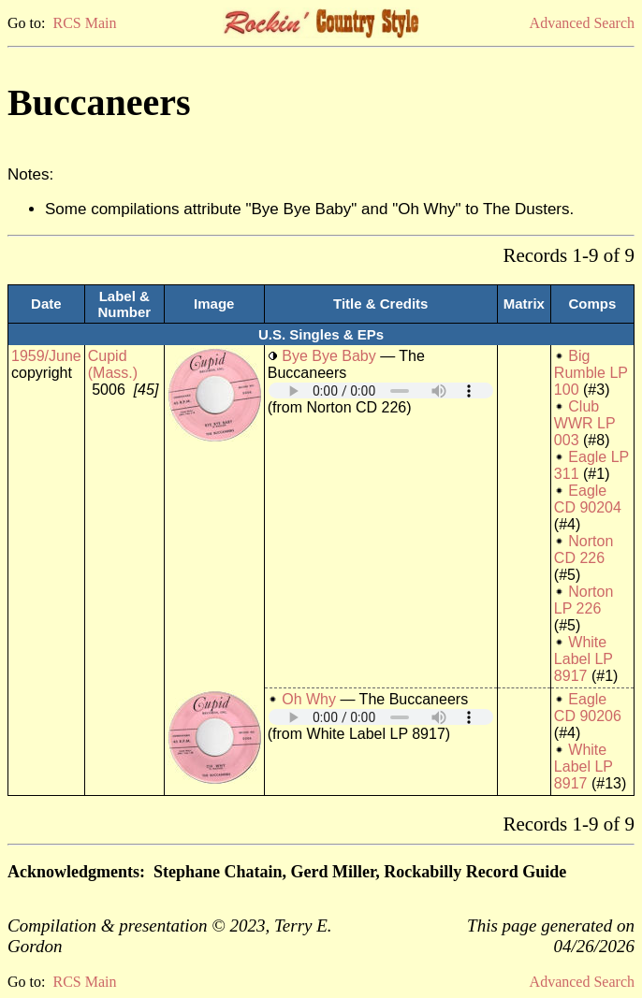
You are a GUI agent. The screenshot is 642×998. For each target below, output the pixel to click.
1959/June (46, 356)
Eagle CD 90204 (587, 499)
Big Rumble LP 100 (591, 373)
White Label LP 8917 (583, 659)
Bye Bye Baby (329, 356)
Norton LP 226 (583, 600)
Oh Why (309, 699)
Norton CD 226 (583, 549)
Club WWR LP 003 (584, 423)
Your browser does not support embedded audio (381, 390)
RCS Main (84, 23)
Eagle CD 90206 (587, 707)
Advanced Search (582, 23)
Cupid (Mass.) (113, 364)
